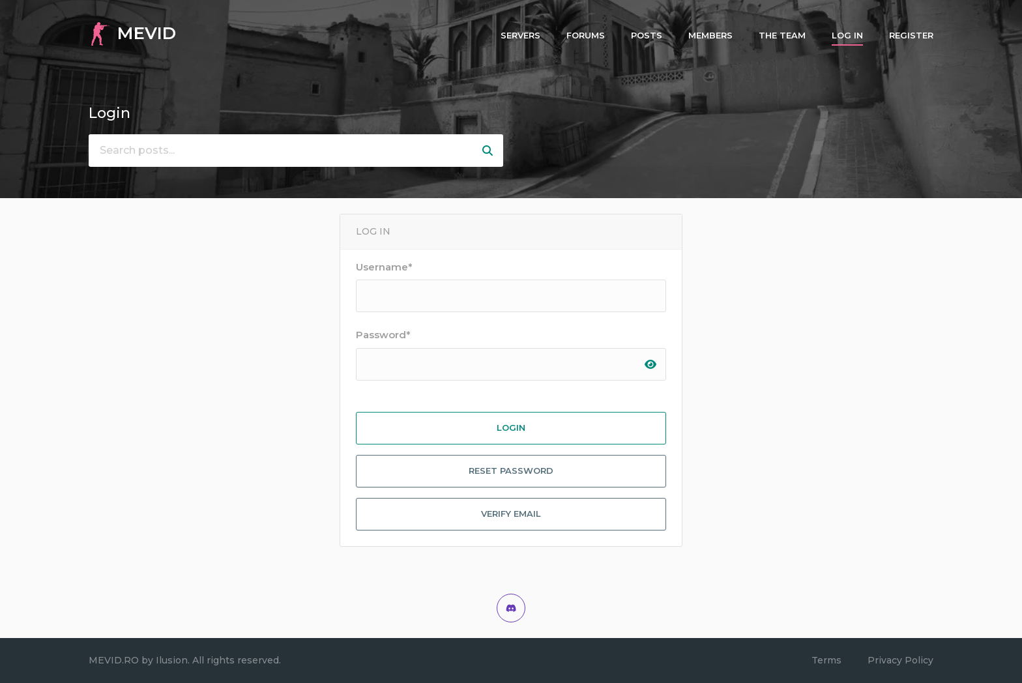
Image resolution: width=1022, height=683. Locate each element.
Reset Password (511, 470)
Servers (520, 35)
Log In (847, 35)
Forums (585, 35)
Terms (826, 660)
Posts (646, 35)
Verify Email (511, 513)
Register (911, 35)
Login (511, 427)
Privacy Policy (900, 660)
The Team (782, 35)
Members (710, 35)
